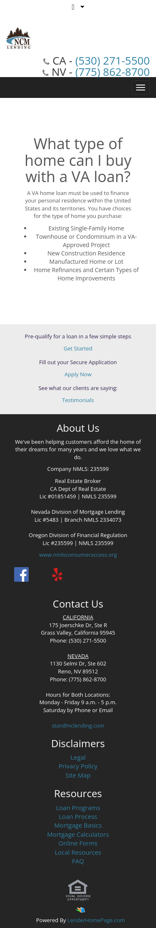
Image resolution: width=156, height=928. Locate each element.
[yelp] (57, 574)
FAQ (78, 861)
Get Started (78, 348)
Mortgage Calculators (78, 834)
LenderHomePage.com (96, 920)
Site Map (78, 775)
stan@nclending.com (78, 725)
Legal (78, 757)
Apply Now (78, 374)
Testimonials (78, 400)
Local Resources (78, 852)
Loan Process (78, 816)
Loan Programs (78, 807)
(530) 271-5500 (112, 60)
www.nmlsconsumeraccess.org (78, 554)
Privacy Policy (78, 766)
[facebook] (21, 574)
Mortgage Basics (78, 825)
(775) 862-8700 (112, 71)
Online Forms (78, 843)
